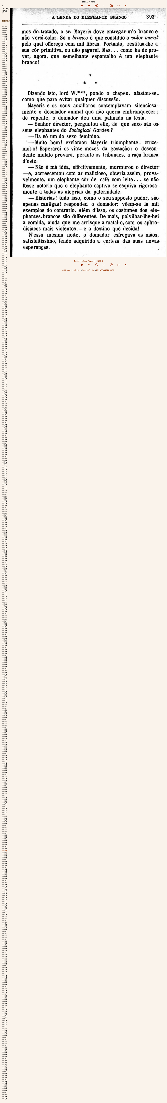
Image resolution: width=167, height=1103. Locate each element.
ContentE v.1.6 (88, 270)
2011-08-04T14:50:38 (105, 270)
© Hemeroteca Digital (71, 270)
